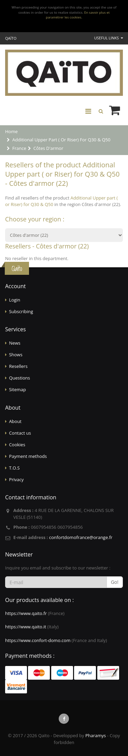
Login (14, 300)
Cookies (17, 444)
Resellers (18, 366)
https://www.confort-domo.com (37, 640)
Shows (15, 354)
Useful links (108, 37)
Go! (114, 582)
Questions (19, 378)
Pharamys (95, 735)
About (15, 421)
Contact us (20, 433)
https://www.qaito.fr (26, 613)
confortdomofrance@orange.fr (81, 537)
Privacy (16, 479)
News (14, 343)
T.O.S (14, 468)
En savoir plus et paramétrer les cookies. (78, 15)
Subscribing (21, 311)
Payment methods (28, 456)
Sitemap (17, 389)
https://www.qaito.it (25, 627)
